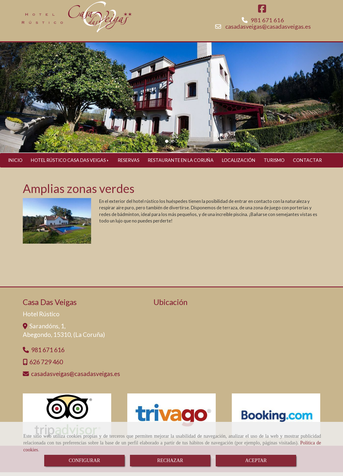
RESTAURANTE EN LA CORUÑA (181, 164)
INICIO (15, 164)
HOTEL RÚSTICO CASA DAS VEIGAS (70, 164)
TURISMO (274, 164)
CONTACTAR (307, 164)
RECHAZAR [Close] (170, 460)
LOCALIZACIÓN (238, 164)
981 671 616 (267, 23)
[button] (25, 101)
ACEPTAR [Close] (256, 460)
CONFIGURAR (84, 460)
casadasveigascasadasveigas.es (268, 30)
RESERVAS (128, 164)
